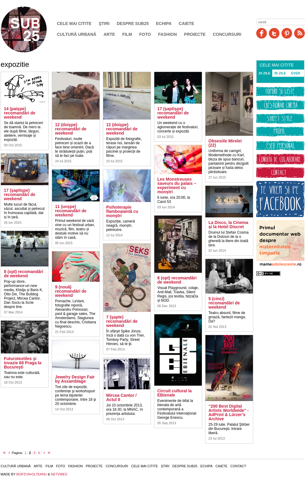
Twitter (274, 33)
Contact (238, 466)
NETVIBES (59, 474)
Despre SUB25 (133, 23)
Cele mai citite (74, 23)
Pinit (287, 33)
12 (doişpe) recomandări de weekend (70, 128)
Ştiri (104, 23)
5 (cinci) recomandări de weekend (224, 302)
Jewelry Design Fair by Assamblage (75, 379)
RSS (299, 33)
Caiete (186, 23)
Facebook (261, 33)
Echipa (164, 23)
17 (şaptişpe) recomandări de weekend (19, 194)
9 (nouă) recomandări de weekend (70, 291)
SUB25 (31, 29)
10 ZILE (264, 73)
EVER (295, 73)
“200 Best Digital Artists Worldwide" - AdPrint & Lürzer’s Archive (228, 412)
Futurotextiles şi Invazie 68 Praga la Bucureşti (23, 362)
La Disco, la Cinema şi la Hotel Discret (228, 224)
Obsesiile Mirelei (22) (225, 143)
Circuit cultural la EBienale (174, 392)
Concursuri (227, 34)
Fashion (167, 34)
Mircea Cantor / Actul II (121, 397)
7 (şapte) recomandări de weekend (121, 321)
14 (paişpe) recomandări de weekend (19, 113)
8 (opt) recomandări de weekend (23, 273)
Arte (109, 34)
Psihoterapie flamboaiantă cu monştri (122, 211)
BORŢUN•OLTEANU (31, 474)
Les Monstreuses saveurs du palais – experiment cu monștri (176, 185)
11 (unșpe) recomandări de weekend (70, 210)
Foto (145, 34)
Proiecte (195, 34)
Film (127, 34)
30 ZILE (280, 73)
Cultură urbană (76, 34)
